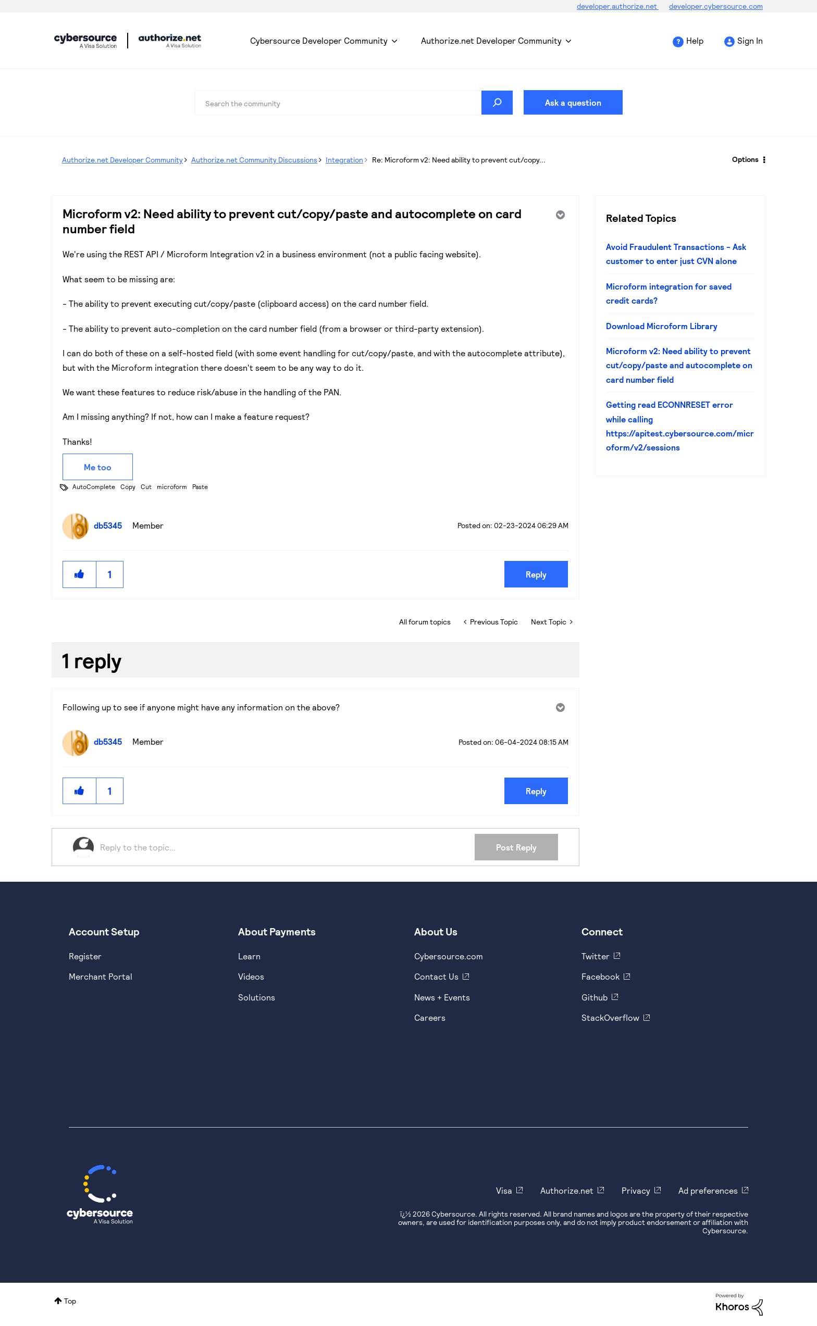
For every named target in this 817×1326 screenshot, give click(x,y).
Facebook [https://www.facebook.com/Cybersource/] (600, 976)
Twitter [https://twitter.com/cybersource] (595, 956)
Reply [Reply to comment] (536, 791)
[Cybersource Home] (99, 1194)
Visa (504, 1190)
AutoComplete (93, 486)
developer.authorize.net (618, 6)
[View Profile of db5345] (110, 525)
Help (694, 40)
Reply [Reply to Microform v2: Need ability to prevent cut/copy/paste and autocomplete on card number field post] (536, 574)
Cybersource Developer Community (85, 41)
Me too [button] (98, 467)
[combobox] (353, 102)
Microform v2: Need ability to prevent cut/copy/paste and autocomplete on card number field (679, 365)
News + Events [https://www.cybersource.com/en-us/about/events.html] (442, 997)
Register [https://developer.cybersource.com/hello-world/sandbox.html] (85, 956)
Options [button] (745, 159)
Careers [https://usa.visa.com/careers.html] (429, 1017)
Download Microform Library (661, 326)
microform (172, 486)
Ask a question (573, 102)
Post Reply (516, 847)
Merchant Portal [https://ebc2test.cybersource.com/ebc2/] (100, 976)
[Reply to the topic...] (287, 847)
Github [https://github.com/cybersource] (594, 997)
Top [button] (70, 1300)
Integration (344, 159)
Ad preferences (708, 1190)
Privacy (636, 1190)
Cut (146, 486)
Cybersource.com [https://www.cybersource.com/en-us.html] (448, 956)
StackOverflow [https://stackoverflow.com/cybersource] (610, 1017)
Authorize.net (566, 1190)
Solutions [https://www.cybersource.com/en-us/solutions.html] (256, 997)
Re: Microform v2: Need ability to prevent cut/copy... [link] (459, 159)
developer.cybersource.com (716, 6)
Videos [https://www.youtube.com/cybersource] (251, 976)
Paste (200, 486)
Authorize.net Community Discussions (254, 159)
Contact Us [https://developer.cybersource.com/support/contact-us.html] (436, 976)
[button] (79, 574)
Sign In (750, 40)
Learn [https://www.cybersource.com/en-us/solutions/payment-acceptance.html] (249, 956)
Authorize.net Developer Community (491, 40)
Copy (127, 486)
